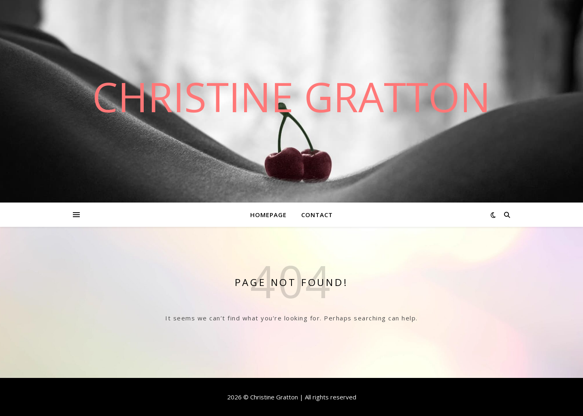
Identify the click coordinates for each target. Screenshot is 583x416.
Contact (317, 215)
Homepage (268, 215)
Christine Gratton (291, 96)
